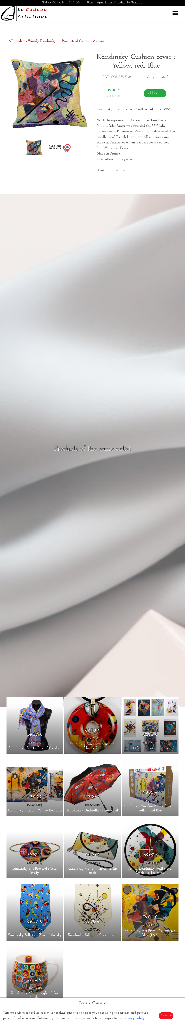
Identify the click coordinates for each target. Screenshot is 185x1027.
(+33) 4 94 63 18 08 (65, 2)
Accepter (166, 1015)
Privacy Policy (134, 1018)
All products (32, 41)
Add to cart (155, 93)
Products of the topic (84, 41)
